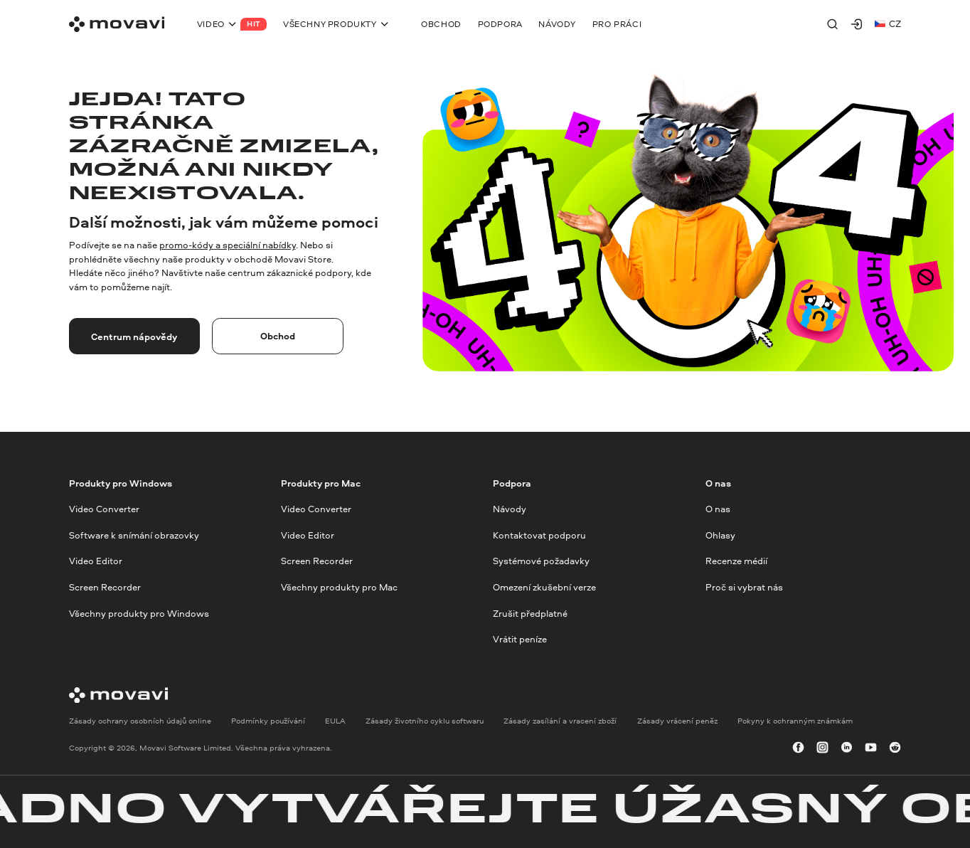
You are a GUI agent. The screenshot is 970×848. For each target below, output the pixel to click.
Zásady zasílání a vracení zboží (560, 721)
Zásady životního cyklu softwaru (425, 721)
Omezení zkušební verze (544, 587)
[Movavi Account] (857, 24)
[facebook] (798, 748)
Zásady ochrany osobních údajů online (140, 721)
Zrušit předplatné (530, 613)
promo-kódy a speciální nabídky (227, 244)
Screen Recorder (105, 587)
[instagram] (822, 748)
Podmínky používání (268, 721)
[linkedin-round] (847, 748)
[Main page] (117, 24)
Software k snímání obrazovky (134, 535)
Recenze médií (736, 561)
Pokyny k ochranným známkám (795, 721)
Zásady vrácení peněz (677, 721)
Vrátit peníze (520, 639)
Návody (509, 509)
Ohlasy (720, 535)
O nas (717, 509)
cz (888, 23)
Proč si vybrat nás (744, 587)
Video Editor (95, 561)
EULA (335, 721)
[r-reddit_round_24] (895, 748)
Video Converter (104, 509)
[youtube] (871, 748)
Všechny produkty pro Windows (139, 613)
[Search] (832, 24)
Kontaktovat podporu (539, 535)
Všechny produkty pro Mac (339, 587)
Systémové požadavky (541, 561)
